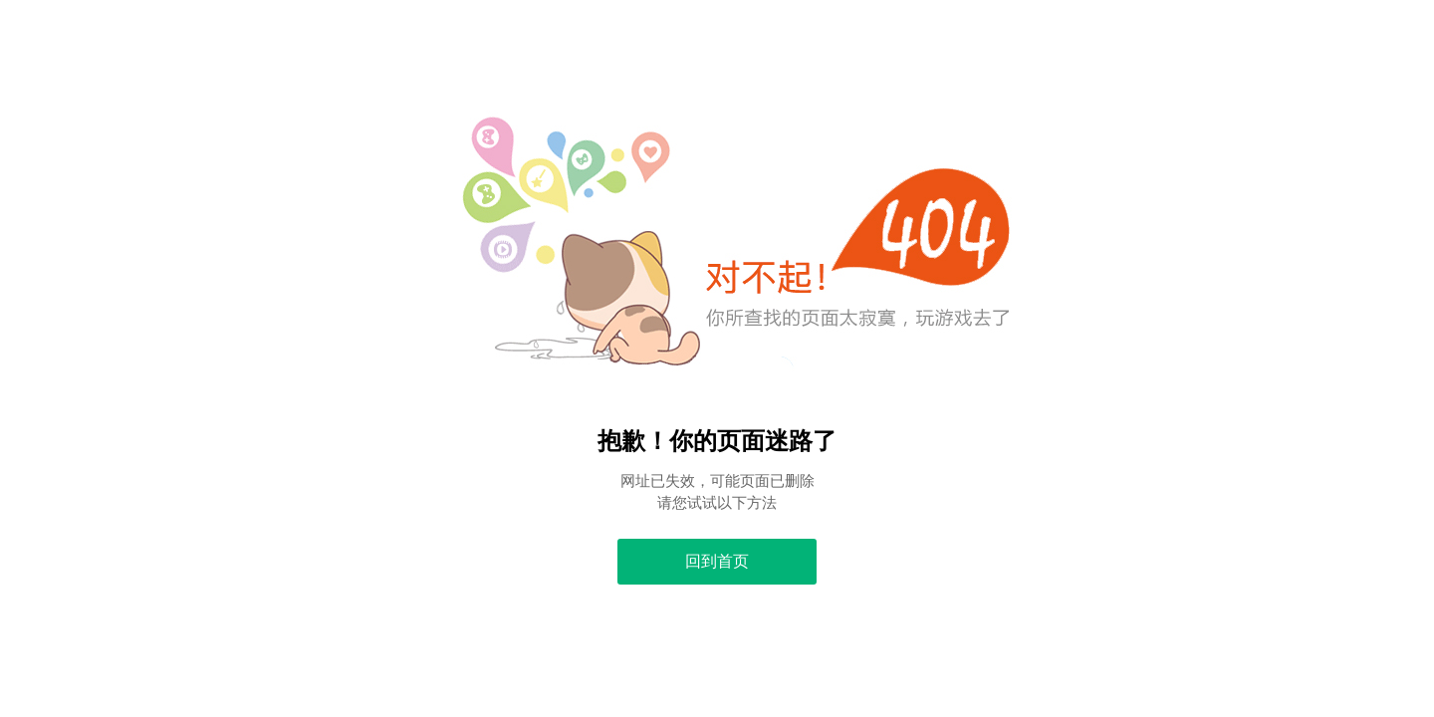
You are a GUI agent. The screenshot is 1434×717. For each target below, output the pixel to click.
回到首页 (717, 561)
